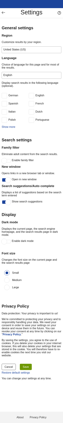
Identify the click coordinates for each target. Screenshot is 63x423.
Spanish (13, 103)
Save (26, 366)
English (39, 95)
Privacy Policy (38, 417)
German (13, 95)
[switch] (15, 95)
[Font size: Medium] (7, 280)
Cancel (9, 366)
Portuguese (42, 119)
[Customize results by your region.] (31, 49)
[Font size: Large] (7, 287)
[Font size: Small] (7, 273)
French (39, 103)
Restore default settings (16, 372)
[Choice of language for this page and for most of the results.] (31, 75)
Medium (17, 280)
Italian (12, 111)
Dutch (39, 111)
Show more (8, 126)
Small (15, 272)
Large (15, 287)
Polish (12, 119)
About (20, 417)
